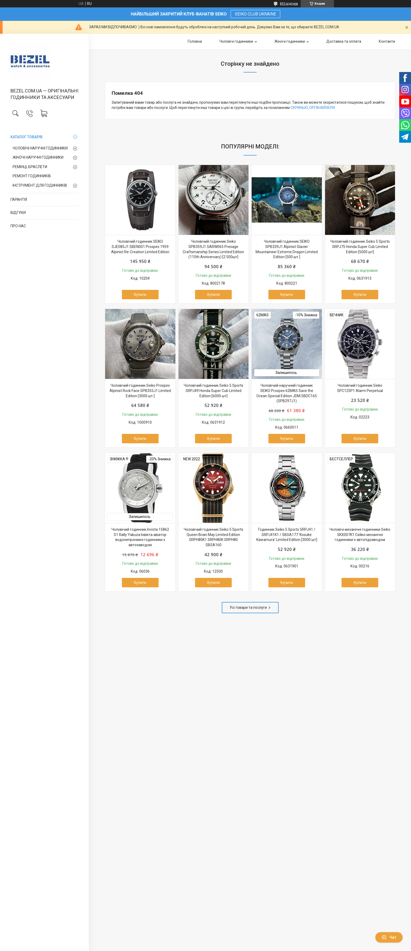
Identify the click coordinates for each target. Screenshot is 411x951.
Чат (389, 937)
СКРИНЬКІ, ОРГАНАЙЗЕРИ (312, 108)
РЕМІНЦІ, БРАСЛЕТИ (30, 167)
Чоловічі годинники (236, 41)
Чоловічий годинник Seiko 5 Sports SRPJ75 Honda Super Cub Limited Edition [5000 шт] (360, 246)
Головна (195, 41)
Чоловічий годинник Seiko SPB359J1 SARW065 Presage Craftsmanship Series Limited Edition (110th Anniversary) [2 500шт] (213, 249)
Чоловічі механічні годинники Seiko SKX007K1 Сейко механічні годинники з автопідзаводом (359, 534)
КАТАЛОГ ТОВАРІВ (26, 137)
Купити (140, 294)
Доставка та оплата (343, 41)
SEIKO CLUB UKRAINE (255, 14)
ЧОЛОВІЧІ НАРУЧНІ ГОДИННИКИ (40, 148)
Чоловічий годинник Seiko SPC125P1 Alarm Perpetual (360, 388)
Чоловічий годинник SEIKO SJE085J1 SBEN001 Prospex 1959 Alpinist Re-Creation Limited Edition (140, 246)
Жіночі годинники (289, 41)
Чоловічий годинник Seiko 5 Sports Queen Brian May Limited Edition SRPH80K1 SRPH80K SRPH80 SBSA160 (213, 537)
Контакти (387, 41)
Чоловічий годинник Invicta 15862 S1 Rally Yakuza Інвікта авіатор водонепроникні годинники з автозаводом (140, 537)
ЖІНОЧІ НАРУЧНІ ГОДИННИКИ (38, 157)
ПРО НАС (18, 226)
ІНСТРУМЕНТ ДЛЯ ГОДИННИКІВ (40, 185)
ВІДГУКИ (18, 213)
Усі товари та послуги (248, 607)
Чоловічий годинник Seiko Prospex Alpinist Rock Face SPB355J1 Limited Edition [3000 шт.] (140, 390)
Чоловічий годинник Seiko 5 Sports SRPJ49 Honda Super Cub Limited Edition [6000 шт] (213, 390)
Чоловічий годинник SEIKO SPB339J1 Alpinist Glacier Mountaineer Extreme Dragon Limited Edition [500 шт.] (287, 249)
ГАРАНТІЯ (18, 199)
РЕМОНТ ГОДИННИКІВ (32, 176)
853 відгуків (289, 3)
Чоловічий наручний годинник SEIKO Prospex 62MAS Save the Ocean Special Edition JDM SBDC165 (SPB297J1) (286, 393)
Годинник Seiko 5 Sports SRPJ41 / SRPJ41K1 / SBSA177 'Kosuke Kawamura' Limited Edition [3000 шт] (286, 534)
